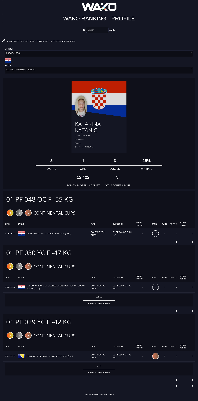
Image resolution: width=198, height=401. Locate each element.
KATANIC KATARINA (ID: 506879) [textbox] (20, 70)
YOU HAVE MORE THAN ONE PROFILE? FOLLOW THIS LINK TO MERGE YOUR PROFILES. (39, 41)
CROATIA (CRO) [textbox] (13, 53)
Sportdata (111, 396)
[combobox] (99, 53)
